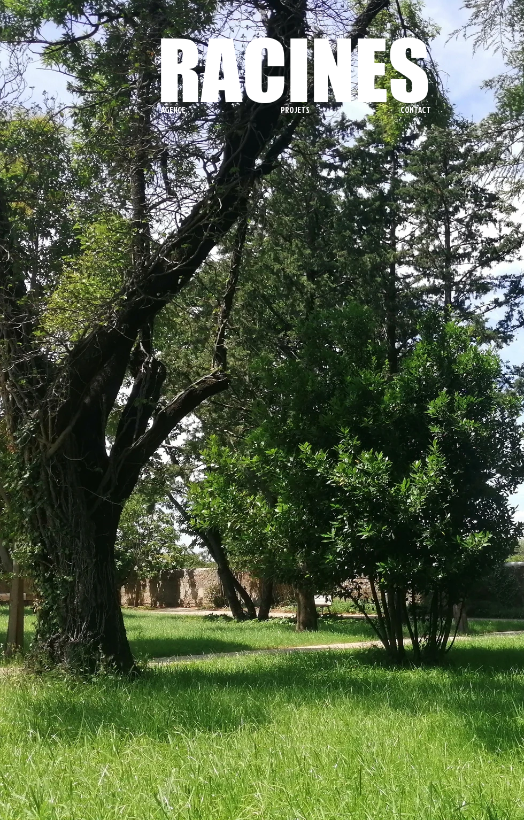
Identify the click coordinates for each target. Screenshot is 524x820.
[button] (213, 110)
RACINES (294, 70)
